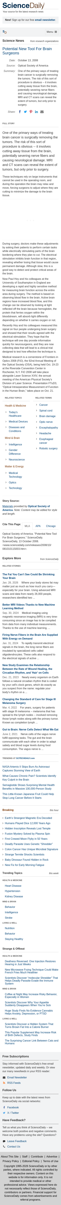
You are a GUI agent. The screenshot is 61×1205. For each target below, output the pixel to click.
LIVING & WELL (9, 923)
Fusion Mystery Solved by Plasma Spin (27, 833)
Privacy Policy (11, 1161)
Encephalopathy (48, 427)
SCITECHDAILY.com (25, 758)
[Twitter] (25, 112)
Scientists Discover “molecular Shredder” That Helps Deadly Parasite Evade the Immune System (31, 980)
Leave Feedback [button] (17, 1141)
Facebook (13, 1107)
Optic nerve (46, 422)
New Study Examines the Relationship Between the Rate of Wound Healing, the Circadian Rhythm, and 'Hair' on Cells (27, 669)
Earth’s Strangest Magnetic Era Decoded (28, 818)
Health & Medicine (15, 405)
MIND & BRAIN (9, 901)
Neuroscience (17, 459)
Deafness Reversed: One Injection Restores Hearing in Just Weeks (30, 963)
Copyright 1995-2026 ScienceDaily (24, 1166)
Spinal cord (45, 410)
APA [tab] (38, 526)
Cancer (43, 404)
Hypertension (12, 891)
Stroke (8, 917)
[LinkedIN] (36, 112)
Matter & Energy (14, 466)
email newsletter (45, 20)
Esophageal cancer (46, 441)
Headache (45, 433)
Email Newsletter (17, 1077)
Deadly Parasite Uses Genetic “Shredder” (29, 844)
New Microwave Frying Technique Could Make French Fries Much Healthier (31, 971)
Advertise (51, 1156)
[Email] (42, 112)
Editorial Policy (31, 1161)
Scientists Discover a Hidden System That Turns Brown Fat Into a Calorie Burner (29, 1025)
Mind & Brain (12, 438)
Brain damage (47, 416)
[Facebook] (20, 112)
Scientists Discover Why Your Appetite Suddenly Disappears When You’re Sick (28, 1004)
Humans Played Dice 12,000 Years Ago (27, 823)
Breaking (8, 810)
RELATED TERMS (43, 398)
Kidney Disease (14, 896)
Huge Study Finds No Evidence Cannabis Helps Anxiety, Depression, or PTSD (29, 1012)
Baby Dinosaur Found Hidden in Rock (26, 859)
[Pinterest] (31, 112)
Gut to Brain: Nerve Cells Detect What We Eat (30, 729)
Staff (24, 1156)
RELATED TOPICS (13, 398)
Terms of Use (50, 1161)
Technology (15, 488)
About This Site (10, 1156)
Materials (7, 506)
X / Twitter (13, 1112)
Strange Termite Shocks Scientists (24, 854)
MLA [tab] (27, 526)
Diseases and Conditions (17, 429)
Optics (12, 482)
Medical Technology (15, 475)
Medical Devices (18, 421)
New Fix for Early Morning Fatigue (24, 865)
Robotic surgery (48, 448)
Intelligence (15, 444)
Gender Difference (15, 452)
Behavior (10, 907)
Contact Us (13, 1146)
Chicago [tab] (51, 526)
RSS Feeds (14, 1082)
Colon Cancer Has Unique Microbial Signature (31, 849)
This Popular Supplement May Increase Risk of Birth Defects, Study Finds (30, 1034)
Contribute (37, 1156)
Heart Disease (13, 885)
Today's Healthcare (15, 414)
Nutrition (10, 928)
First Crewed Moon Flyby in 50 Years (26, 838)
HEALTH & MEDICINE (12, 880)
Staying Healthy (14, 939)
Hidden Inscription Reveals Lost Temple (28, 828)
